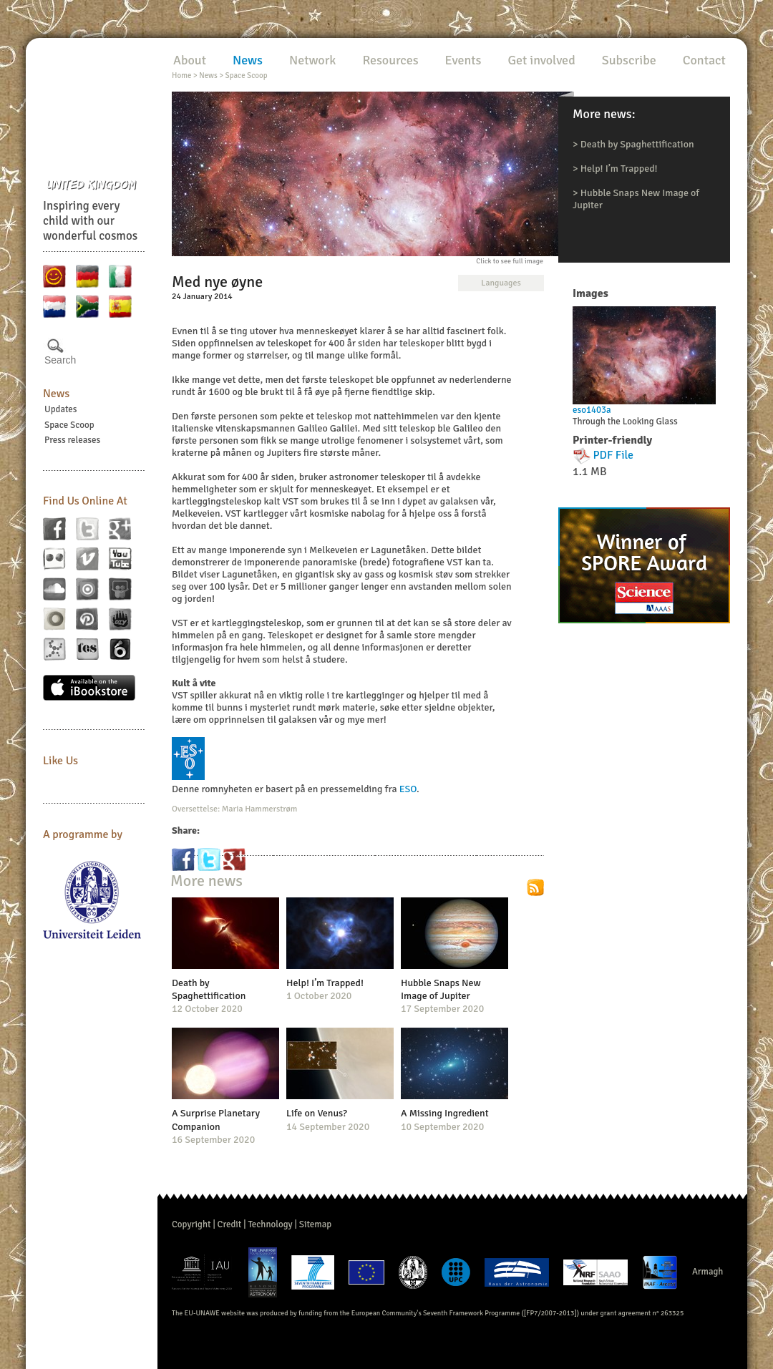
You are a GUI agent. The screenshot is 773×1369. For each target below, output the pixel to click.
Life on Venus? (316, 1113)
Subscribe (629, 60)
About (189, 60)
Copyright (191, 1224)
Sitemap (315, 1224)
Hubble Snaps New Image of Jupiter (441, 989)
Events (463, 60)
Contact (704, 60)
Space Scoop (69, 425)
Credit (230, 1224)
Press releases (72, 440)
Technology (270, 1224)
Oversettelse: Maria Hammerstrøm (234, 809)
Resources (390, 60)
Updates (60, 409)
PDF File (613, 455)
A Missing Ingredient (445, 1113)
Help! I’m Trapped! (619, 168)
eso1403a (592, 410)
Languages (500, 283)
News (56, 393)
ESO (408, 789)
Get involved (541, 60)
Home (181, 75)
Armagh (708, 1271)
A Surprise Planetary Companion (216, 1119)
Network (312, 60)
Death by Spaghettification (637, 144)
